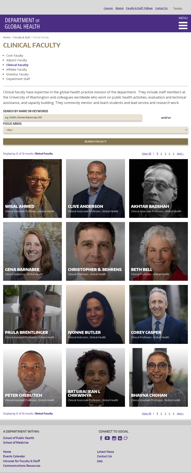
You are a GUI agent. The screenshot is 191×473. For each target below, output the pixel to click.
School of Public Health (18, 432)
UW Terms (75, 469)
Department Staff (18, 73)
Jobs (100, 455)
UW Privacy (58, 469)
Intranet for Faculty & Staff (21, 455)
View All (146, 147)
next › (180, 147)
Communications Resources (21, 460)
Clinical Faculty (17, 59)
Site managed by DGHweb (100, 469)
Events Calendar (14, 450)
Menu (183, 12)
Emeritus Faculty (17, 68)
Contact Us (160, 5)
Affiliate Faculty (16, 64)
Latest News (105, 446)
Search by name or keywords (25, 105)
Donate (178, 5)
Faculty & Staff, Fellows (138, 5)
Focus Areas (12, 118)
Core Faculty (14, 50)
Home (6, 31)
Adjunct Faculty (16, 54)
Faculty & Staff (22, 31)
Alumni (118, 5)
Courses (107, 5)
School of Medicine (16, 436)
